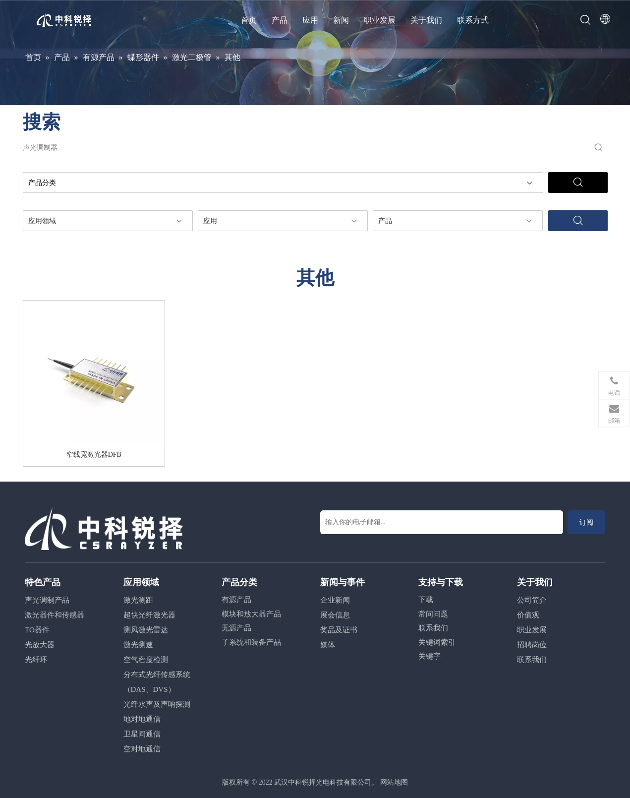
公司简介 (532, 600)
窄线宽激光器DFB (93, 454)
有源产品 (236, 600)
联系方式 (473, 20)
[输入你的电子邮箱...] (441, 522)
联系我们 (433, 628)
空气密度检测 (145, 660)
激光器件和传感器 (54, 615)
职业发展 (380, 20)
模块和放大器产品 (251, 614)
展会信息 (335, 615)
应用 (310, 20)
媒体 (327, 645)
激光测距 (138, 600)
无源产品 (236, 628)
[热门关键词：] (599, 148)
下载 (425, 600)
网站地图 (394, 782)
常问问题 (433, 614)
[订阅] (586, 522)
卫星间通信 (142, 734)
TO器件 (37, 630)
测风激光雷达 (145, 630)
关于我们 (426, 20)
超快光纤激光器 (149, 615)
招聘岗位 (532, 645)
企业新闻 (335, 600)
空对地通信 (142, 749)
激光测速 (138, 645)
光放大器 (40, 645)
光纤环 (36, 660)
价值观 (528, 615)
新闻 (341, 20)
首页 (249, 20)
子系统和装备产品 (251, 642)
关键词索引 (437, 642)
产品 (279, 20)
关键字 (429, 656)
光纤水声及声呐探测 (156, 704)
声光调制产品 (47, 600)
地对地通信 (142, 719)
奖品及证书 (338, 630)
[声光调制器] (306, 148)
